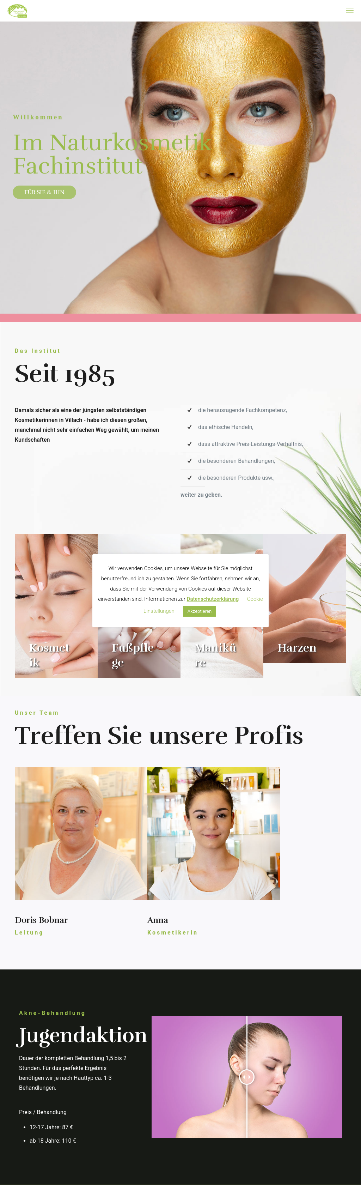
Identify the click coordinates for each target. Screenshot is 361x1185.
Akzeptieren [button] (200, 611)
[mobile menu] (350, 11)
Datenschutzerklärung (213, 599)
